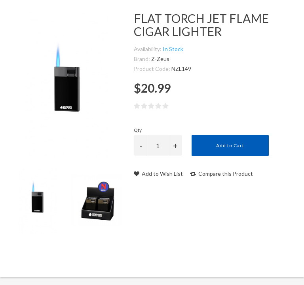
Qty (138, 130)
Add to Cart (230, 145)
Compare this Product (221, 173)
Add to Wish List (158, 173)
